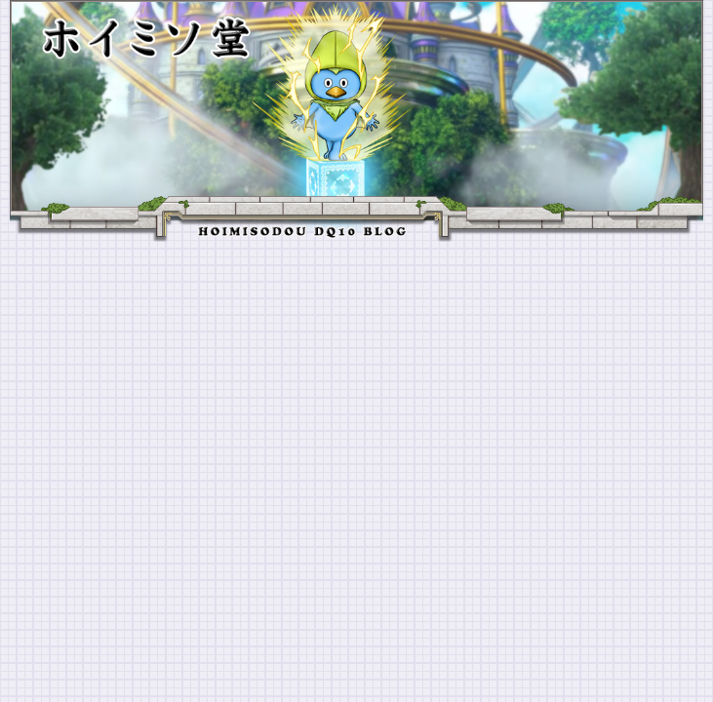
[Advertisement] (356, 388)
